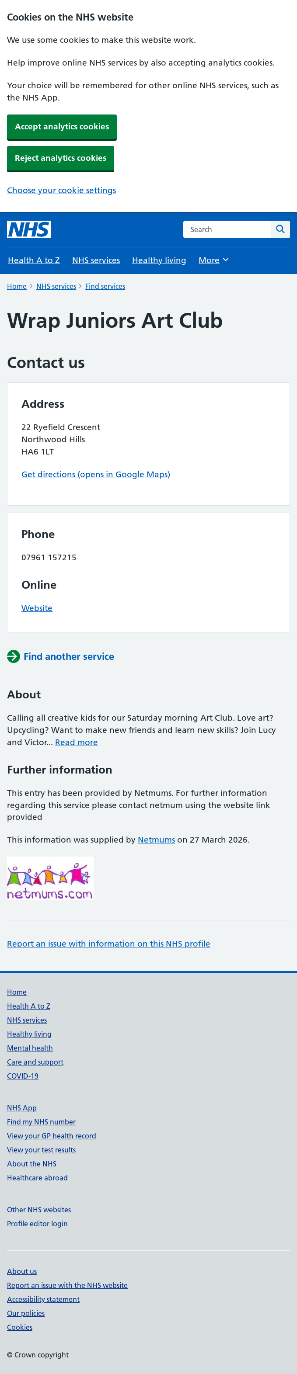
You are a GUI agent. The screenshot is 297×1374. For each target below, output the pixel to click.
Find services (105, 286)
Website (36, 608)
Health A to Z (34, 260)
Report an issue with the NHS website (67, 1285)
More (214, 259)
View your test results (41, 1149)
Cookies (19, 1327)
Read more (76, 742)
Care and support (35, 1062)
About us (22, 1271)
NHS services (96, 260)
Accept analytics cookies (62, 126)
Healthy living (159, 260)
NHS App (22, 1107)
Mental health (30, 1048)
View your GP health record (51, 1135)
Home (17, 286)
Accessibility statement (43, 1299)
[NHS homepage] (29, 229)
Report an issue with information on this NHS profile (108, 944)
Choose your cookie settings (61, 190)
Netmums (156, 840)
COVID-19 (22, 1076)
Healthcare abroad (37, 1177)
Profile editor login (37, 1223)
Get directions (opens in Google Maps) (95, 474)
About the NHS (31, 1163)
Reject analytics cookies (60, 158)
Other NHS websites (39, 1209)
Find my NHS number (41, 1121)
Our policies (26, 1313)
